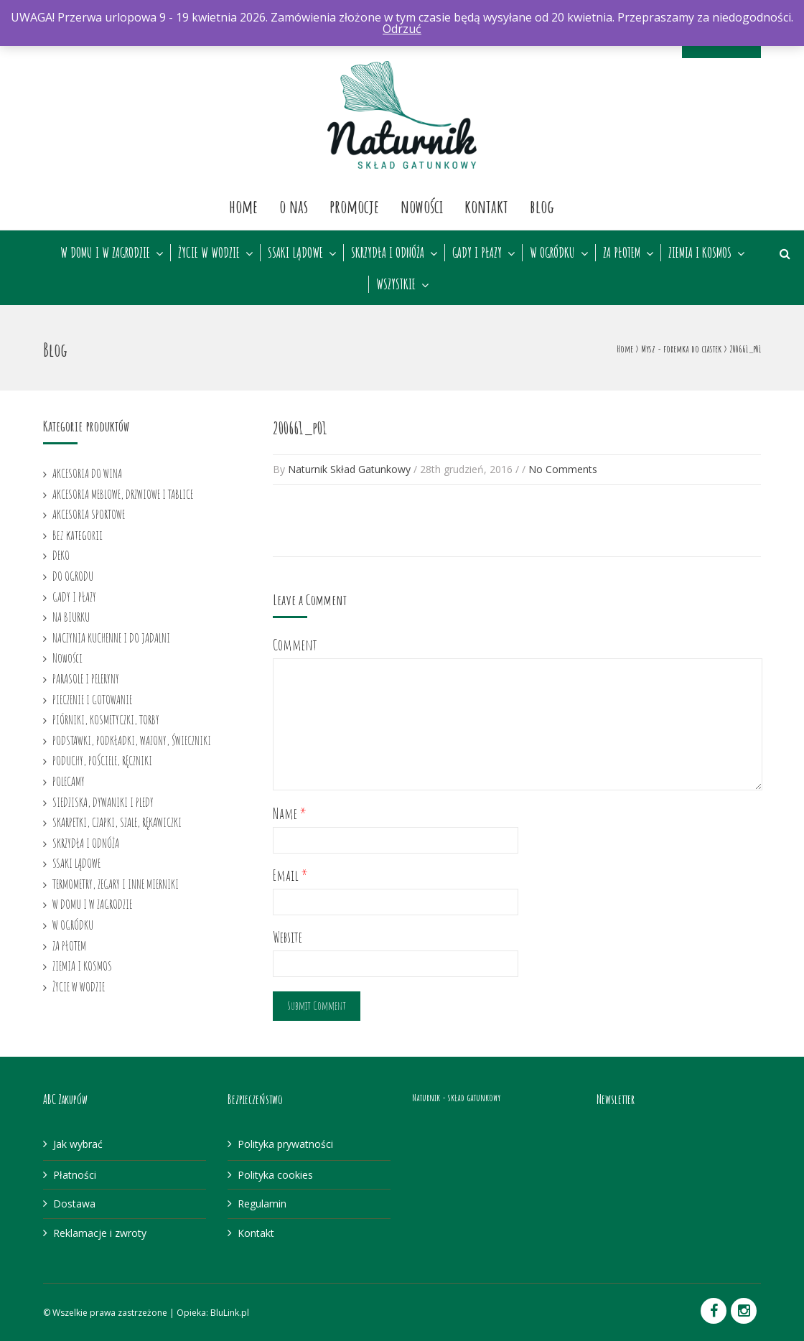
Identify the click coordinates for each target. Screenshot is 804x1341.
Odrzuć (402, 29)
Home (243, 206)
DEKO (61, 555)
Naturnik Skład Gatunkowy (349, 469)
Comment (295, 645)
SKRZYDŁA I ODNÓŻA (387, 252)
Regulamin (262, 1203)
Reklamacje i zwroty (99, 1233)
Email (290, 875)
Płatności (74, 1175)
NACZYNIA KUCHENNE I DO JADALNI (111, 637)
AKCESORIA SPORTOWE (88, 514)
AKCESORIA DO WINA (87, 473)
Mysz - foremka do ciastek (681, 348)
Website (287, 937)
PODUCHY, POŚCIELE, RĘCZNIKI (102, 760)
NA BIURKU (71, 617)
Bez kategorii (77, 535)
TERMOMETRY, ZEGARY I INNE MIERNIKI (115, 884)
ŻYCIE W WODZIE (209, 252)
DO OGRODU (72, 576)
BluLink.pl (229, 1313)
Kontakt (486, 206)
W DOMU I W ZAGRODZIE (105, 252)
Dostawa (74, 1203)
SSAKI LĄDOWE (295, 252)
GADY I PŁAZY (477, 252)
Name (290, 813)
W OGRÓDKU (552, 252)
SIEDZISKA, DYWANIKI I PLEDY (103, 802)
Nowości (422, 206)
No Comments (562, 469)
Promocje (354, 206)
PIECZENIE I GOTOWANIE (92, 699)
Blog (542, 206)
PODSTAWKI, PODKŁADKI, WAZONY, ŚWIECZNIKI (131, 740)
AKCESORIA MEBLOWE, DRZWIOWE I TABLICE (122, 494)
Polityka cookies (275, 1175)
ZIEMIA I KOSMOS (699, 252)
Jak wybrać (78, 1144)
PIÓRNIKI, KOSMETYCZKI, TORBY (105, 719)
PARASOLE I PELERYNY (85, 678)
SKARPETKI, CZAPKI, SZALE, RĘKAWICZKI (117, 822)
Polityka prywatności (285, 1144)
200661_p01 (300, 428)
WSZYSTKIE (396, 284)
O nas (293, 206)
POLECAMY (68, 781)
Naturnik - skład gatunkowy (456, 1097)
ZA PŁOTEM (621, 252)
